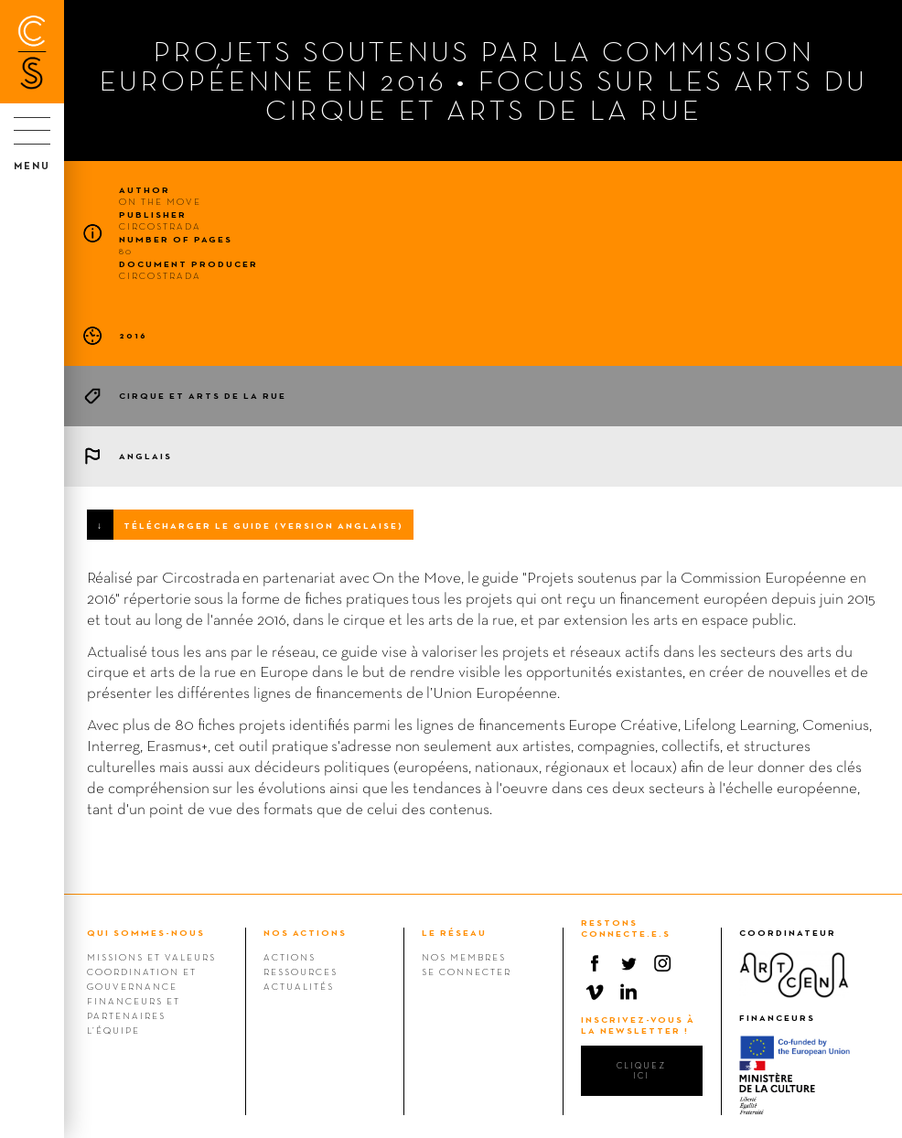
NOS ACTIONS (305, 933)
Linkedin (628, 991)
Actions (289, 956)
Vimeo (594, 991)
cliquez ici (641, 1070)
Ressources (300, 971)
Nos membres (464, 956)
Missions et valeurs (151, 956)
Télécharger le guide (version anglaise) (263, 525)
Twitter (628, 963)
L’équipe (113, 1030)
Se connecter (466, 971)
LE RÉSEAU (454, 933)
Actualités (298, 986)
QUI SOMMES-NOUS (146, 933)
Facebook (594, 963)
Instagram (662, 963)
